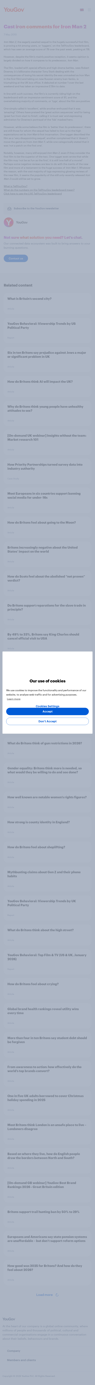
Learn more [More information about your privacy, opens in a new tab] (13, 698)
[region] (47, 692)
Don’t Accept (48, 721)
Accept (48, 711)
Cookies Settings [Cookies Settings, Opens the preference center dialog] (47, 706)
